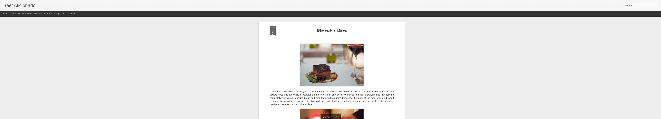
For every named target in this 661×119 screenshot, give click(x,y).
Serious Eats (305, 42)
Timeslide (71, 13)
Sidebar (48, 13)
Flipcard (15, 13)
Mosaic (37, 13)
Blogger (341, 117)
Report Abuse (350, 117)
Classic (5, 13)
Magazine (27, 13)
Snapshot (59, 13)
